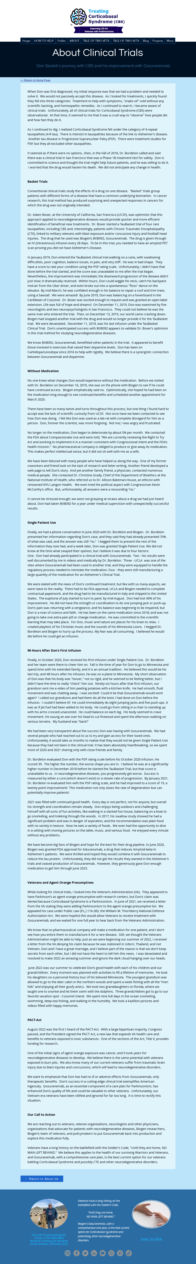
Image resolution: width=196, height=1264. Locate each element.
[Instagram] (111, 1253)
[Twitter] (85, 1253)
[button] (61, 41)
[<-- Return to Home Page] (37, 80)
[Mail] (67, 1253)
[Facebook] (77, 1253)
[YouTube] (103, 1253)
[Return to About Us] (42, 1179)
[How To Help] (151, 1238)
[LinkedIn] (94, 1253)
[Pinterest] (120, 1253)
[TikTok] (129, 1253)
